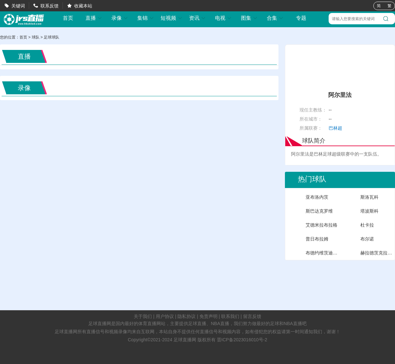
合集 (275, 18)
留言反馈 (252, 316)
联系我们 (230, 316)
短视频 (172, 18)
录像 (119, 18)
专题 (301, 18)
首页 (68, 18)
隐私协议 (186, 316)
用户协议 (165, 316)
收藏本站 (83, 5)
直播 (93, 18)
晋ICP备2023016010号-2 (242, 339)
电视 (223, 18)
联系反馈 (49, 5)
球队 (36, 37)
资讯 (197, 18)
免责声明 (208, 316)
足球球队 (51, 37)
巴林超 (335, 128)
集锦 (145, 18)
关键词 (18, 5)
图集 (249, 18)
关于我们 (143, 316)
